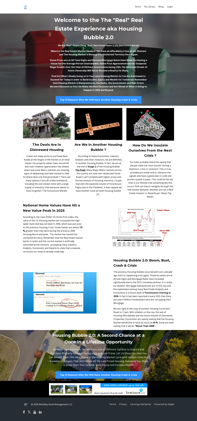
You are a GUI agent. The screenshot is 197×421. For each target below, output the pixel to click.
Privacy (123, 404)
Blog (161, 6)
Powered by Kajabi (164, 404)
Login (170, 6)
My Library (149, 6)
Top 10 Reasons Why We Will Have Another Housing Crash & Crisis (98, 100)
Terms (112, 404)
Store (138, 6)
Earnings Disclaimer (140, 404)
